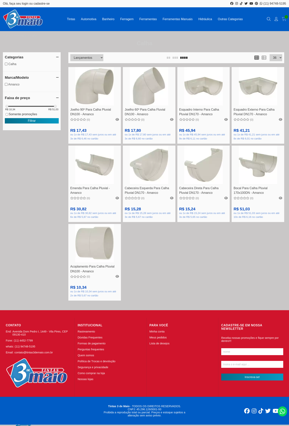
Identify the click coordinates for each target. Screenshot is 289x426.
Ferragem (126, 19)
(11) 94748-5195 (273, 3)
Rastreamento (86, 331)
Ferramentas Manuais (178, 19)
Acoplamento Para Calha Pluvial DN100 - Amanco (92, 269)
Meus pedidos (158, 337)
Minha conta (156, 331)
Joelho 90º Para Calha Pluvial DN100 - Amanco (90, 112)
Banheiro (108, 19)
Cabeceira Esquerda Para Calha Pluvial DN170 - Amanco (147, 190)
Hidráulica (205, 19)
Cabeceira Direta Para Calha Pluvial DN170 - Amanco (199, 190)
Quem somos (86, 355)
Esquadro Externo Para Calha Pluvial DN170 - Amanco (254, 112)
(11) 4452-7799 (23, 340)
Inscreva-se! (252, 377)
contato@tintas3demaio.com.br (33, 352)
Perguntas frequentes (91, 349)
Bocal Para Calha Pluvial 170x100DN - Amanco (250, 190)
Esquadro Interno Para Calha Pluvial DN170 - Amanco (199, 112)
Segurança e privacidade (93, 367)
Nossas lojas (85, 379)
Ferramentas (148, 19)
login (25, 3)
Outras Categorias (230, 19)
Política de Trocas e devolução (96, 361)
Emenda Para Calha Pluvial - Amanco (90, 190)
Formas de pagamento (92, 343)
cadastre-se (42, 3)
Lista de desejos (159, 343)
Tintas (71, 19)
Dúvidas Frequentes (90, 337)
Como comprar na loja (91, 373)
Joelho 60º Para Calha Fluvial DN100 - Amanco (145, 112)
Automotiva (88, 19)
